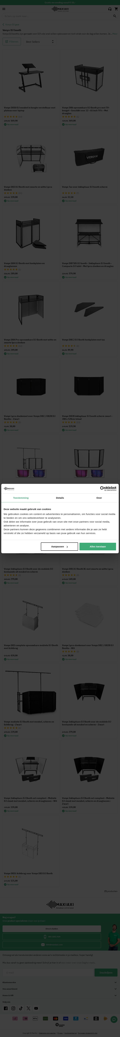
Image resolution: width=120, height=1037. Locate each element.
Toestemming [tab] (21, 497)
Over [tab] (99, 497)
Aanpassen (59, 546)
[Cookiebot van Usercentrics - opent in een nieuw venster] (102, 488)
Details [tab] (60, 497)
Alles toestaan (98, 546)
